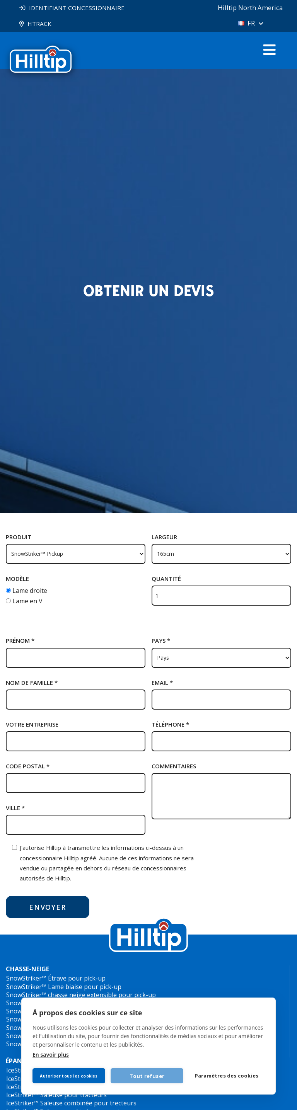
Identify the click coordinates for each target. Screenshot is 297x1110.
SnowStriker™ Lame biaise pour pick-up (63, 987)
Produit (18, 537)
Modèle (17, 579)
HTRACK (40, 23)
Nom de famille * (32, 683)
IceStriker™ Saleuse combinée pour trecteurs (71, 1103)
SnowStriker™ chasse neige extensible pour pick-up (81, 995)
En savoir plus (50, 1053)
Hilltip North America (247, 7)
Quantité (166, 579)
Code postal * (28, 766)
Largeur (164, 537)
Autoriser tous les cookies (69, 1074)
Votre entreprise (32, 725)
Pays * (161, 641)
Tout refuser (148, 1074)
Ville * (15, 808)
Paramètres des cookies (227, 1075)
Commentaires (174, 766)
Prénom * (20, 641)
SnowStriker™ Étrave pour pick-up (56, 978)
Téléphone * (170, 725)
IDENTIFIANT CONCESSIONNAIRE (78, 7)
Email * (162, 683)
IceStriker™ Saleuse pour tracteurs (56, 1095)
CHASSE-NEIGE (27, 969)
